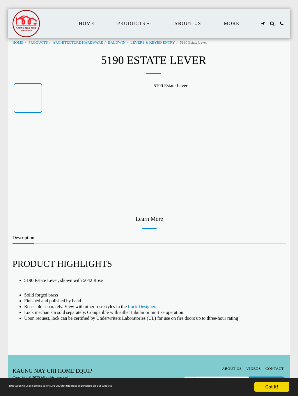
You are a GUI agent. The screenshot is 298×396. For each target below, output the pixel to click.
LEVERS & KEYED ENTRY (152, 42)
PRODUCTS (38, 42)
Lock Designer (141, 306)
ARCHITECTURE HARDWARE (78, 42)
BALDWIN (116, 42)
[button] (262, 23)
